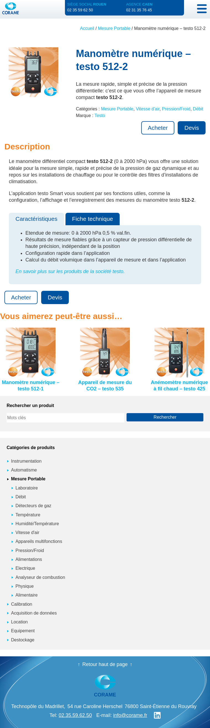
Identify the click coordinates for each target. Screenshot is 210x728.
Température (27, 514)
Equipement (23, 630)
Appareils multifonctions (38, 541)
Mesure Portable (114, 28)
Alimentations (28, 559)
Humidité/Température (37, 523)
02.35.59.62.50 (75, 715)
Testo (100, 115)
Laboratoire (26, 488)
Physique (24, 586)
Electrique (25, 568)
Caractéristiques (36, 219)
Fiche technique (92, 219)
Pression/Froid (176, 109)
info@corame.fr (130, 715)
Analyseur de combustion (40, 577)
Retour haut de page (105, 664)
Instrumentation (26, 461)
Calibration (21, 604)
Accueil (87, 28)
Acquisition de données (34, 613)
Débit (198, 109)
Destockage (23, 640)
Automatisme (24, 470)
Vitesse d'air (147, 109)
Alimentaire (26, 595)
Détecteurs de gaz (33, 505)
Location (19, 622)
